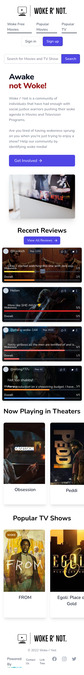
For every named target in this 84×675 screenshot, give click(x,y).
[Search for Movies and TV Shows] (32, 59)
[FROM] (25, 567)
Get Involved (28, 160)
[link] (22, 251)
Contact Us (30, 661)
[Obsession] (25, 460)
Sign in (30, 41)
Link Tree (42, 661)
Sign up (53, 41)
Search (70, 58)
